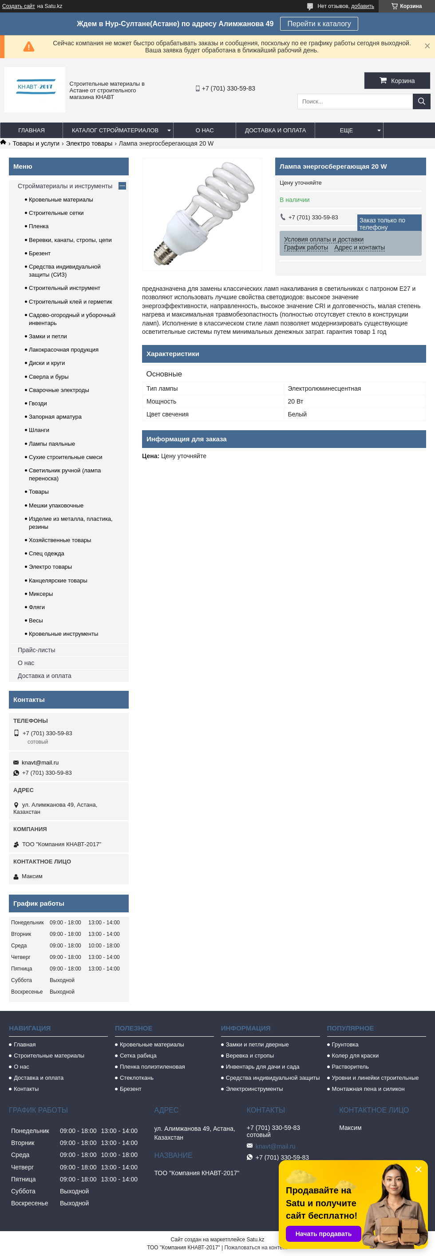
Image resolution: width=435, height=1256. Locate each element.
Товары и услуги (35, 143)
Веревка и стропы (250, 1055)
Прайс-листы (36, 650)
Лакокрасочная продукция (64, 349)
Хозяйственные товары (60, 540)
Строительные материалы (49, 1055)
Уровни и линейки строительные (375, 1077)
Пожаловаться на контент (256, 1247)
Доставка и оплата (275, 130)
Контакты (26, 1089)
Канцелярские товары (58, 580)
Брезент (40, 253)
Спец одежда (46, 553)
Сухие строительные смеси (65, 457)
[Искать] (422, 101)
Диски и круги (47, 363)
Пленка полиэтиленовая (152, 1066)
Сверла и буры (49, 376)
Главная (31, 130)
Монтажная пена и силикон (368, 1089)
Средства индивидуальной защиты (273, 1077)
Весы (36, 620)
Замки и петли (48, 336)
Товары (39, 491)
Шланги (39, 430)
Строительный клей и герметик (70, 301)
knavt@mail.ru (40, 762)
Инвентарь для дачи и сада (263, 1066)
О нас (205, 130)
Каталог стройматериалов (115, 130)
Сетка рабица (138, 1055)
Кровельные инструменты (63, 633)
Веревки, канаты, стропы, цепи (70, 240)
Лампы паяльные (52, 443)
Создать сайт (18, 6)
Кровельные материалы (61, 199)
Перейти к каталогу (319, 24)
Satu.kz (255, 1239)
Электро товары (89, 143)
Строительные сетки (56, 213)
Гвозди (38, 403)
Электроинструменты (254, 1089)
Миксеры (41, 593)
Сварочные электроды (59, 390)
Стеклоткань (137, 1077)
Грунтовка (345, 1044)
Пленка (39, 226)
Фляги (37, 607)
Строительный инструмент (64, 288)
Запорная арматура (55, 416)
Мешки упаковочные (56, 505)
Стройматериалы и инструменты (65, 186)
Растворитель (350, 1066)
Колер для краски (355, 1055)
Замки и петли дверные (257, 1044)
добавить (362, 6)
